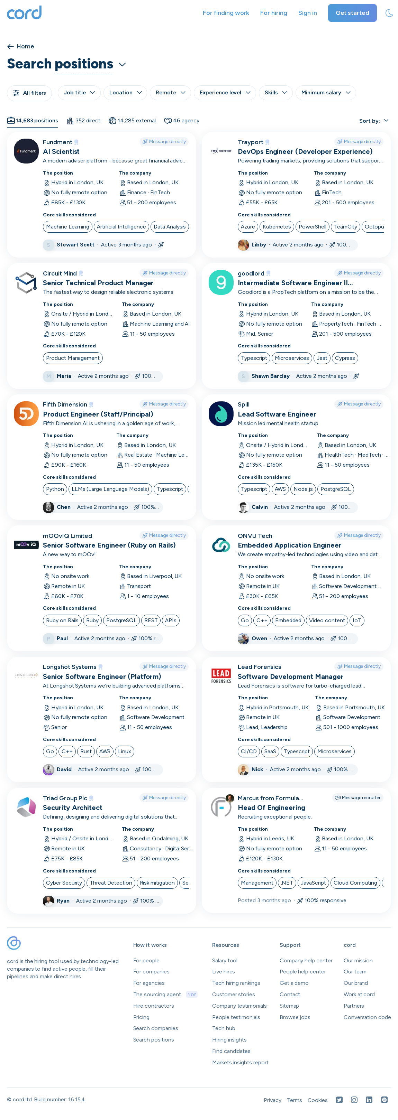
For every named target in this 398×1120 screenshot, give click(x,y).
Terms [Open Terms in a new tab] (294, 1100)
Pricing (141, 1017)
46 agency (182, 120)
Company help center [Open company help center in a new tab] (306, 960)
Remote (170, 92)
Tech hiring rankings (236, 983)
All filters (29, 93)
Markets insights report (240, 1062)
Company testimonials (239, 1005)
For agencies (149, 983)
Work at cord (359, 994)
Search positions (153, 1039)
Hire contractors (153, 1005)
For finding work (226, 13)
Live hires (223, 971)
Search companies (155, 1028)
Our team (355, 971)
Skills (276, 92)
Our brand (356, 983)
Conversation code (367, 1017)
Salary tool (224, 960)
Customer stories (233, 994)
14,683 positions (32, 120)
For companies (151, 971)
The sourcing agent (165, 994)
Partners (354, 1005)
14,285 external (132, 120)
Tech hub (223, 1028)
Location (125, 92)
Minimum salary (325, 92)
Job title (79, 92)
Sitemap (289, 1005)
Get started (352, 13)
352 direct (83, 120)
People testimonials (236, 1017)
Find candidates (231, 1051)
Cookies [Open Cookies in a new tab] (318, 1100)
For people (146, 960)
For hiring (273, 13)
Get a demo (294, 983)
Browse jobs (295, 1017)
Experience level (225, 92)
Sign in (307, 13)
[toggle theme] (389, 13)
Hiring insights (229, 1039)
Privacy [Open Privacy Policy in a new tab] (272, 1100)
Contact (290, 994)
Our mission (358, 960)
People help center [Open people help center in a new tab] (303, 971)
